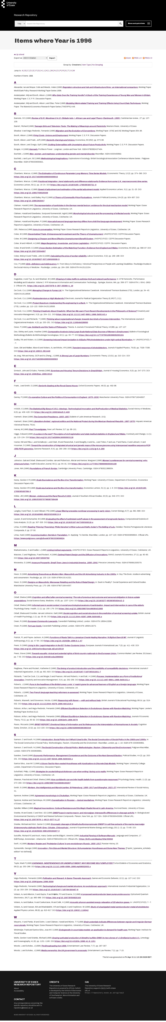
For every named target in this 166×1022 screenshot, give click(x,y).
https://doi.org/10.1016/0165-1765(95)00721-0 (73, 186)
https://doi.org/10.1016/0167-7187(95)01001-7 (78, 673)
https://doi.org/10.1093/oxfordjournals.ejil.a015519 (39, 650)
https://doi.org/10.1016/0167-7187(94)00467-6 (55, 891)
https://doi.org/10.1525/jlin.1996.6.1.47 (63, 642)
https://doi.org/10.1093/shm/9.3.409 (52, 414)
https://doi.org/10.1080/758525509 (31, 194)
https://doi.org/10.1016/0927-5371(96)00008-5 (37, 261)
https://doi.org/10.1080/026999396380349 (70, 729)
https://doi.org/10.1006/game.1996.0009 (33, 883)
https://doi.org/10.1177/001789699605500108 (94, 465)
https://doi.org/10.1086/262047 (29, 202)
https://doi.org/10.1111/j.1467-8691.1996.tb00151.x (104, 681)
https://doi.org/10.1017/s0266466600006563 (36, 361)
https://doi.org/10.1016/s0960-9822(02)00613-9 (37, 516)
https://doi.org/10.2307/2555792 (33, 559)
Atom (128, 60)
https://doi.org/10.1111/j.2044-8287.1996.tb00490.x (76, 618)
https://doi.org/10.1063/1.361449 (34, 353)
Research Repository (31, 16)
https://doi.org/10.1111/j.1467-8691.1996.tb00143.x (81, 316)
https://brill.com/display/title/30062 (96, 840)
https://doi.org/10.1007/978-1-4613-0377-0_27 (37, 821)
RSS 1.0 (138, 60)
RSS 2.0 (148, 60)
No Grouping (97, 66)
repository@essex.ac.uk (23, 1009)
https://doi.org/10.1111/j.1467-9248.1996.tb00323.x (47, 760)
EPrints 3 (72, 990)
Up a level (20, 56)
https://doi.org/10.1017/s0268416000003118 (51, 439)
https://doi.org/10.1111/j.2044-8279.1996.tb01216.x (47, 705)
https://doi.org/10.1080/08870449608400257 (48, 784)
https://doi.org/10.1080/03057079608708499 (36, 501)
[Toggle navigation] (138, 25)
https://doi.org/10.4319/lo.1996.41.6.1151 (75, 943)
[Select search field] (20, 25)
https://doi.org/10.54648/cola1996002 (44, 658)
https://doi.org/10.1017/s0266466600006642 (36, 178)
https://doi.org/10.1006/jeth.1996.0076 (59, 721)
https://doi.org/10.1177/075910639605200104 (101, 336)
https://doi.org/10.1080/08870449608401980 (81, 610)
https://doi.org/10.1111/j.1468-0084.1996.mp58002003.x (63, 868)
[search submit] (120, 25)
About (16, 990)
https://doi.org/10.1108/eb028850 (71, 324)
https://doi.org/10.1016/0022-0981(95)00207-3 (37, 832)
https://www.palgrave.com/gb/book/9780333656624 (39, 540)
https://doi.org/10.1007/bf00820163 (63, 899)
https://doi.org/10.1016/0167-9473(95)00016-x (70, 524)
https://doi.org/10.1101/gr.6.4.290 (88, 450)
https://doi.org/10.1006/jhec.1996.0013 (33, 376)
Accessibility (19, 992)
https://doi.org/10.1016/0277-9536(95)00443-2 (101, 602)
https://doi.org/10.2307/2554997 (30, 253)
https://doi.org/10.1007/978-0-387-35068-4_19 (50, 287)
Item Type (86, 66)
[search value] (71, 25)
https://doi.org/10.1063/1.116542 (72, 912)
